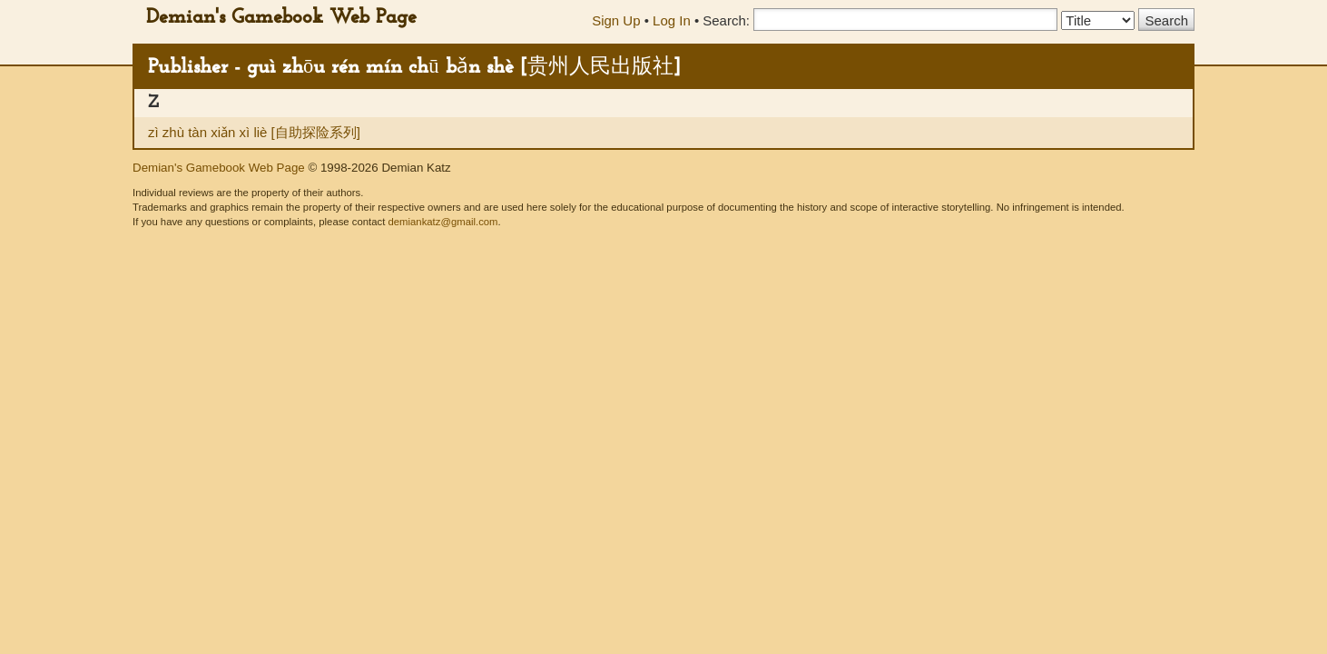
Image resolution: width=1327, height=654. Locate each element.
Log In (672, 20)
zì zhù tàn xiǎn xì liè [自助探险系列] (254, 132)
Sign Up (616, 20)
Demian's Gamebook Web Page (281, 17)
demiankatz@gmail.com (442, 221)
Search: (726, 20)
